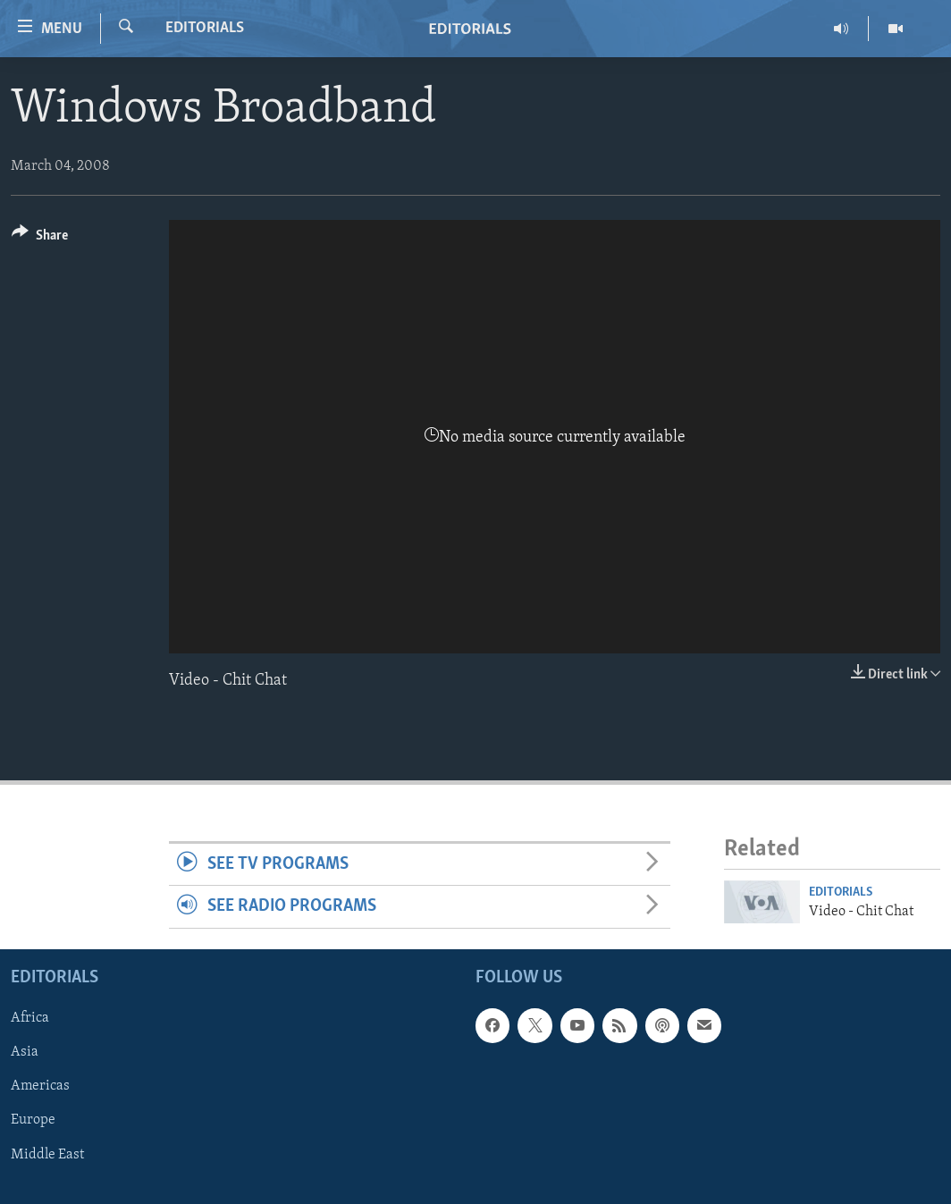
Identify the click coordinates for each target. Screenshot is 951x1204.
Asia (24, 1053)
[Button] (40, 238)
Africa (30, 1019)
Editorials (204, 28)
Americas (40, 1087)
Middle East (47, 1155)
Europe (33, 1121)
